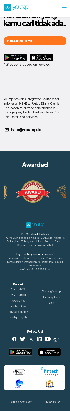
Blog (51, 302)
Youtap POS (18, 289)
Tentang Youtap (51, 291)
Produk (18, 284)
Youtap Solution (18, 312)
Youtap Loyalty (18, 317)
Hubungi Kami (51, 297)
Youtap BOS (18, 295)
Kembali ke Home (19, 41)
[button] (64, 9)
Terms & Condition (21, 401)
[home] (31, 7)
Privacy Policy (52, 401)
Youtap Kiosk (18, 306)
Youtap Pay (18, 300)
